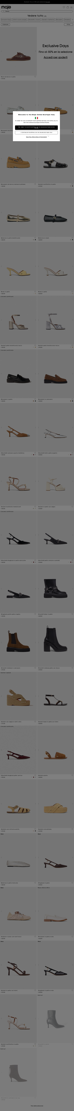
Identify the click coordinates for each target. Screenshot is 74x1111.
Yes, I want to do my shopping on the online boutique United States (37, 127)
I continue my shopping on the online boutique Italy (37, 132)
